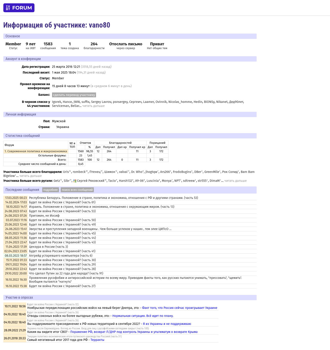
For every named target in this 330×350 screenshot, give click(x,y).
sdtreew (189, 181)
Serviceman (60, 106)
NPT (177, 181)
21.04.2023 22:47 (16, 242)
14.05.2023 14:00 (16, 233)
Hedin (197, 102)
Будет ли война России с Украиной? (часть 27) (62, 286)
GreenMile (211, 172)
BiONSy (209, 102)
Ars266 (165, 172)
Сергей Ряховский (88, 181)
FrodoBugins (182, 172)
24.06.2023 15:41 (16, 229)
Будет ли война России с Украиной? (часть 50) (62, 220)
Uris (66, 172)
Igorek (56, 102)
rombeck (79, 172)
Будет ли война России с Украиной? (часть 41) (62, 251)
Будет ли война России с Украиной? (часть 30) (62, 260)
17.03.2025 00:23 (16, 198)
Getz (57, 181)
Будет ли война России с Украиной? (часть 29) (62, 264)
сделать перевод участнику (74, 95)
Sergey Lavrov (101, 102)
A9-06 (139, 181)
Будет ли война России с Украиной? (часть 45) (62, 233)
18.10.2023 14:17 (16, 207)
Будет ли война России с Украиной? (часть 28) (62, 269)
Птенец (94, 172)
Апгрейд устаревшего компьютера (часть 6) (60, 256)
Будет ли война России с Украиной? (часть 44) (62, 238)
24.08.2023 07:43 (16, 211)
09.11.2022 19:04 (16, 264)
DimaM (215, 181)
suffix (85, 102)
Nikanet (221, 102)
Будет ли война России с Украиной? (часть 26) (53, 312)
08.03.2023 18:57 (16, 256)
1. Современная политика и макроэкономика (36, 151)
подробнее (50, 190)
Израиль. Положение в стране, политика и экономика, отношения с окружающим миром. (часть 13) (101, 207)
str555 (202, 181)
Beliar (75, 106)
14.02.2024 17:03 (16, 202)
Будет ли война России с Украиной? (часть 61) (62, 202)
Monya (166, 181)
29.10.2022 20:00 (16, 273)
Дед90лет (236, 102)
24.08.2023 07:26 (16, 216)
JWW (77, 102)
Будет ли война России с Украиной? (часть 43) (62, 242)
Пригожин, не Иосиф (44, 216)
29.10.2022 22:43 (16, 269)
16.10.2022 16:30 (16, 280)
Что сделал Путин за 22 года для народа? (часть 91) (66, 273)
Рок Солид (230, 172)
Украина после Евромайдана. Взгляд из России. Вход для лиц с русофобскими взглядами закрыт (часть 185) (88, 328)
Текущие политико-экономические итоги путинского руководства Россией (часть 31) (74, 336)
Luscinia (153, 181)
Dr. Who (137, 172)
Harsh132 (125, 181)
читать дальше (93, 106)
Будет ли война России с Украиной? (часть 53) (62, 211)
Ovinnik (161, 102)
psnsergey (120, 102)
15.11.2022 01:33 (16, 260)
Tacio (112, 181)
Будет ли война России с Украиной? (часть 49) (62, 224)
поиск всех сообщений (77, 190)
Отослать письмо (125, 44)
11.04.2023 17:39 (16, 247)
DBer (197, 172)
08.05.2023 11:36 (16, 238)
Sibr (66, 181)
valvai (123, 172)
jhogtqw (151, 172)
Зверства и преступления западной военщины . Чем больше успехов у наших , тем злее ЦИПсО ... (100, 229)
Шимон (109, 172)
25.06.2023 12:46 (16, 224)
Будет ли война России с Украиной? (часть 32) (53, 304)
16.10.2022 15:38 (16, 286)
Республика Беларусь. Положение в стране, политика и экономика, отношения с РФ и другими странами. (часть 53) (113, 198)
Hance (67, 102)
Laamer (148, 102)
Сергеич (135, 102)
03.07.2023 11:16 (16, 220)
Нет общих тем (157, 46)
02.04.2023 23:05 (15, 251)
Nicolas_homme (180, 102)
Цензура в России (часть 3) (48, 247)
